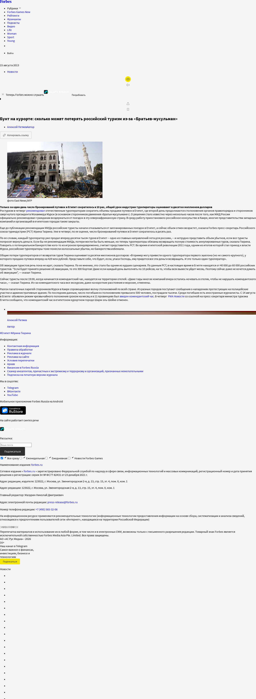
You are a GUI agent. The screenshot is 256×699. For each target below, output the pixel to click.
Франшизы (14, 19)
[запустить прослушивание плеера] (128, 85)
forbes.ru (37, 464)
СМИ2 (3, 527)
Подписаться (12, 451)
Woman (12, 33)
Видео (11, 26)
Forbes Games (18, 12)
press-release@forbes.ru (62, 502)
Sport (10, 37)
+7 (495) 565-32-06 (47, 509)
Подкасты (13, 22)
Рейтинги (13, 15)
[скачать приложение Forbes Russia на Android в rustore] (13, 410)
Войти (10, 53)
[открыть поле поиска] (3, 60)
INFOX (14, 527)
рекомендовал (35, 210)
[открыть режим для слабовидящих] (128, 79)
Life (9, 30)
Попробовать (78, 94)
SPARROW (9, 527)
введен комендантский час (137, 296)
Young (11, 40)
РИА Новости (176, 296)
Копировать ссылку (16, 135)
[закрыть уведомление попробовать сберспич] (3, 94)
